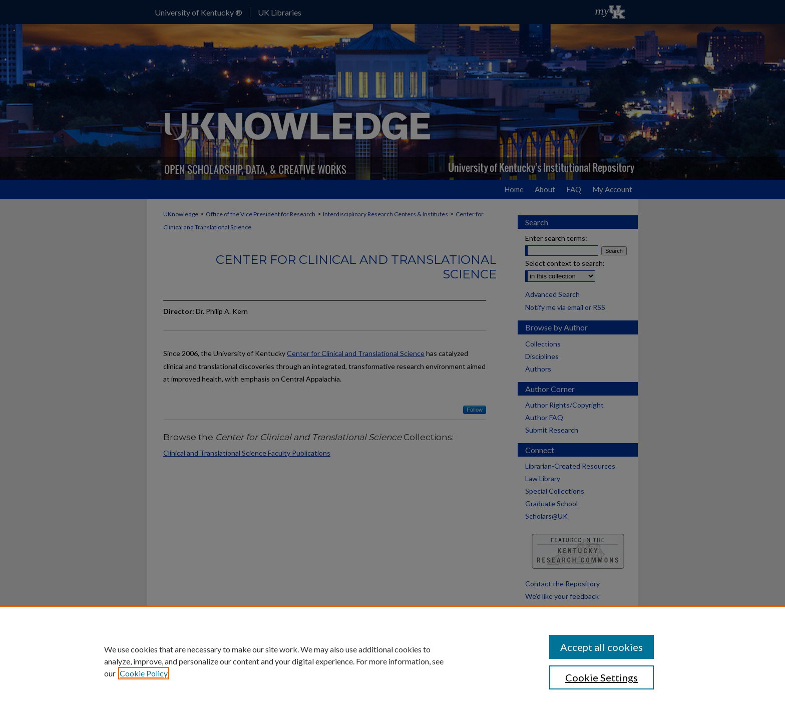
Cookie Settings (601, 677)
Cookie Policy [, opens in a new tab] (144, 673)
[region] (392, 661)
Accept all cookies (601, 647)
